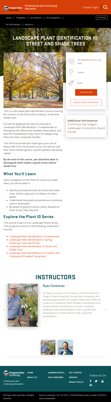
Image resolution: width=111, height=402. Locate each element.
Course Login (90, 7)
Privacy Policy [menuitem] (76, 382)
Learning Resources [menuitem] (57, 372)
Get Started (102, 17)
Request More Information (86, 102)
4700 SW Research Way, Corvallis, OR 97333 (87, 395)
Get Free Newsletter (47, 398)
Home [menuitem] (8, 17)
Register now (86, 92)
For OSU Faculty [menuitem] (13, 24)
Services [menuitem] (73, 377)
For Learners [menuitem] (35, 17)
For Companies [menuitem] (53, 17)
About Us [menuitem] (29, 24)
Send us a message (47, 395)
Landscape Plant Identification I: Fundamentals (34, 236)
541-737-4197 (62, 395)
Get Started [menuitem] (75, 372)
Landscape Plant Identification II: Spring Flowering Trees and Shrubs (30, 241)
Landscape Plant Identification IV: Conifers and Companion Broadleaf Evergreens (34, 254)
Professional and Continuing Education (41, 7)
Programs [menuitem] (20, 17)
